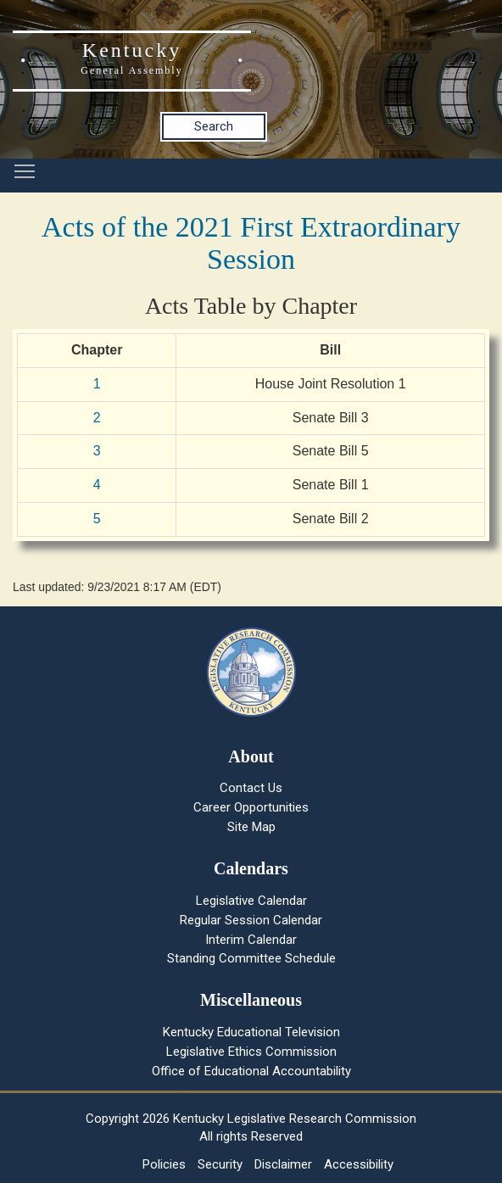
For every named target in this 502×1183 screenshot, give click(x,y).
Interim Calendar (251, 939)
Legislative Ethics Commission (251, 1051)
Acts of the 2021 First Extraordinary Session (251, 242)
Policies (164, 1164)
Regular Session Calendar (251, 920)
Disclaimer (283, 1164)
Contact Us (251, 787)
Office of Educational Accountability (251, 1071)
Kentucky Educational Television (251, 1032)
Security (220, 1164)
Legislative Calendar (251, 900)
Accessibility (358, 1164)
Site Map (251, 826)
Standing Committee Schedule (251, 958)
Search (213, 126)
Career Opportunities (251, 807)
